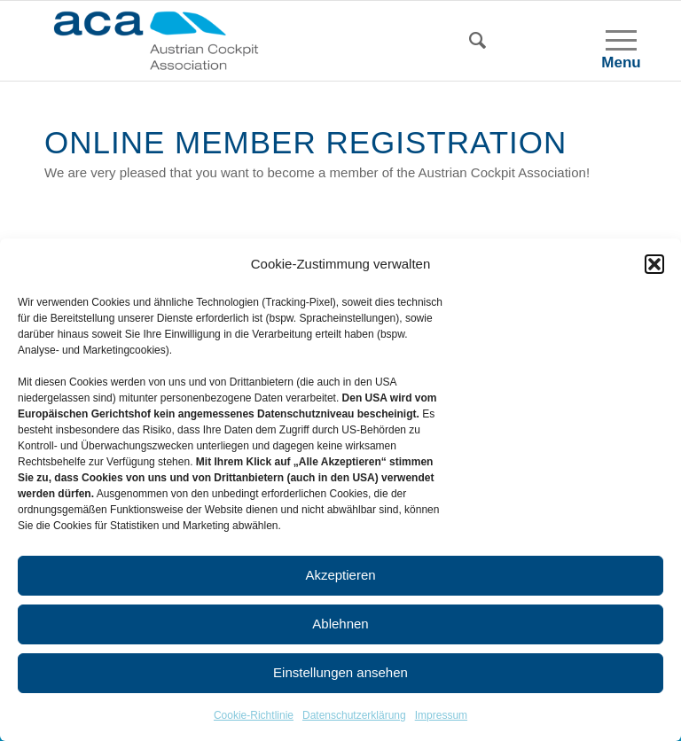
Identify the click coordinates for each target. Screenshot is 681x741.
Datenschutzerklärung (354, 715)
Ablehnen (340, 623)
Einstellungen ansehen (340, 672)
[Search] (486, 41)
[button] (654, 264)
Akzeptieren (340, 574)
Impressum (441, 715)
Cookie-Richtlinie (254, 715)
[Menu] (612, 41)
